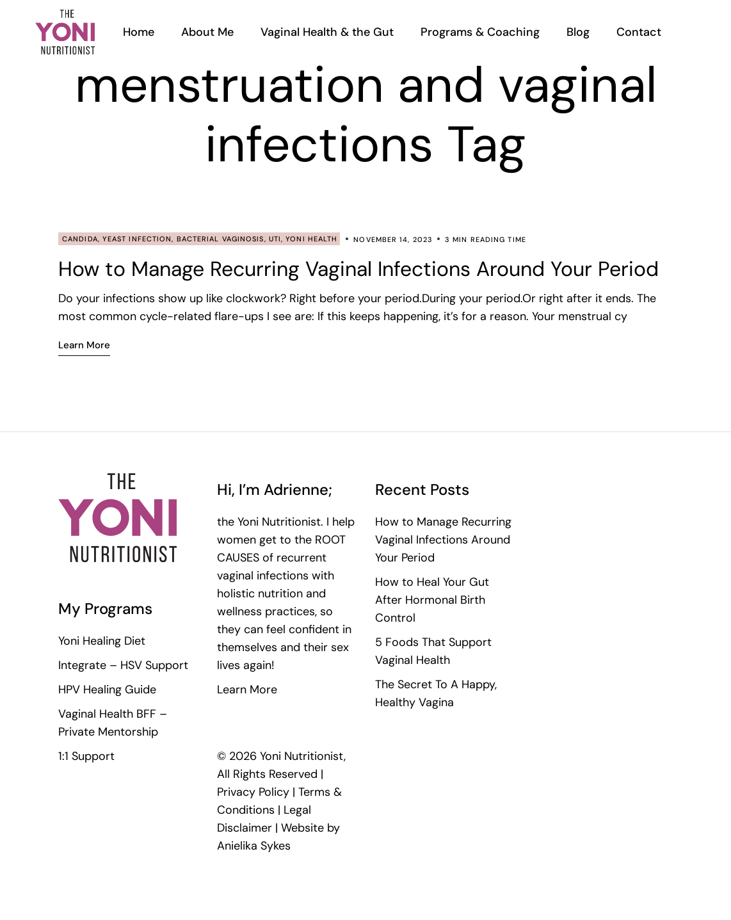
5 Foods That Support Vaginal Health (433, 651)
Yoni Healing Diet (101, 641)
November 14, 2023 (393, 239)
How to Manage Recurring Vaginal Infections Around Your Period (358, 268)
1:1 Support (86, 756)
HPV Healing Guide (107, 689)
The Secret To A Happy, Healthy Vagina (436, 693)
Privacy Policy (253, 792)
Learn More (247, 689)
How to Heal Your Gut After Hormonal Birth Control (432, 599)
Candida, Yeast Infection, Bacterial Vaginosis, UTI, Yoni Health (199, 238)
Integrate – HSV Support (123, 665)
